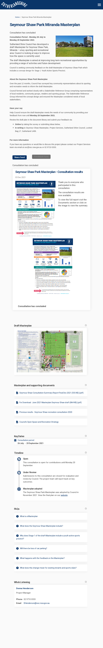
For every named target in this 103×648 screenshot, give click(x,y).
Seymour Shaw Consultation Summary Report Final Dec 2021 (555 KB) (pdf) (51, 393)
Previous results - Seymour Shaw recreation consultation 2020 (45, 412)
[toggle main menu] (99, 4)
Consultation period (26, 440)
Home (17, 17)
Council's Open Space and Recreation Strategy (39, 422)
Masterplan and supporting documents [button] (50, 385)
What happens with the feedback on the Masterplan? (42, 558)
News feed (19, 157)
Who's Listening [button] (50, 582)
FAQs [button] (50, 508)
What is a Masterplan (29, 516)
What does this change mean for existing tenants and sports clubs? (48, 568)
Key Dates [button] (50, 436)
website (64, 495)
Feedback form (41, 156)
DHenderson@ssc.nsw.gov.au (37, 603)
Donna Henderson (24, 588)
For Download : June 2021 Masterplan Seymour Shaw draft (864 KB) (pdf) (50, 402)
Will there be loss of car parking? (33, 548)
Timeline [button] (50, 452)
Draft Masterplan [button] (50, 325)
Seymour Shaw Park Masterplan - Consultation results (49, 172)
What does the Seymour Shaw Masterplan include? (41, 526)
